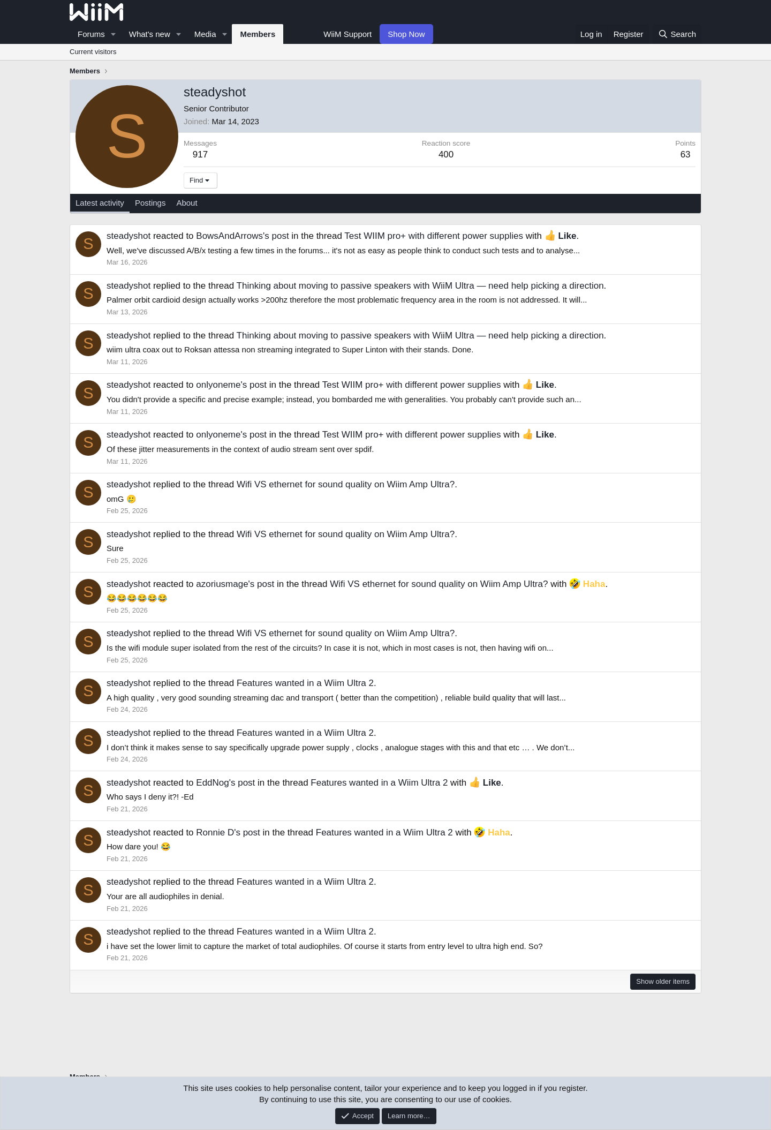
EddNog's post (225, 783)
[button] (113, 34)
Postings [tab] (150, 202)
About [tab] (186, 202)
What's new (149, 34)
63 (686, 154)
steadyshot (128, 236)
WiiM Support (347, 34)
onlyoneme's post (231, 385)
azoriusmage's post (235, 584)
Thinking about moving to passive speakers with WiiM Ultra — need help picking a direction (420, 286)
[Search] (677, 34)
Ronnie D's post (228, 832)
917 (200, 154)
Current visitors (93, 52)
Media (205, 34)
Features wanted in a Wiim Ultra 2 (305, 683)
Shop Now (406, 34)
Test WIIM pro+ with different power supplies (433, 236)
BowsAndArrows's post (242, 236)
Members (257, 34)
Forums (91, 34)
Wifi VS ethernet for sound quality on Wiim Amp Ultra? (346, 484)
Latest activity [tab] (99, 202)
